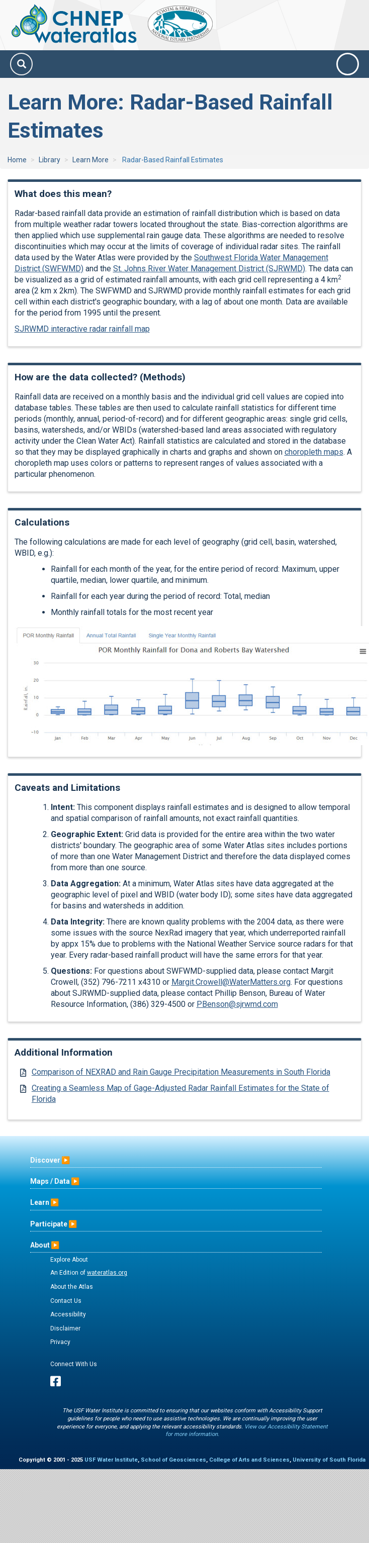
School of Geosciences (173, 1460)
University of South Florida (329, 1460)
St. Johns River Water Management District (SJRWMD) (209, 268)
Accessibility (68, 1314)
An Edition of (88, 1272)
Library (49, 160)
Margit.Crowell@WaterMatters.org (231, 982)
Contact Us (65, 1300)
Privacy (60, 1342)
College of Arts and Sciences (249, 1460)
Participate (48, 1224)
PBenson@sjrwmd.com (237, 1004)
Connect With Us (73, 1364)
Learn (39, 1202)
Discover (45, 1160)
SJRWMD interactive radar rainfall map (82, 329)
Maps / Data (50, 1181)
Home (17, 160)
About (40, 1245)
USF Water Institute (111, 1460)
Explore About (69, 1259)
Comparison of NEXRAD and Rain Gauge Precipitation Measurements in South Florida (181, 1072)
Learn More (90, 160)
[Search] (21, 64)
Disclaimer (65, 1328)
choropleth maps (314, 452)
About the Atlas (71, 1286)
